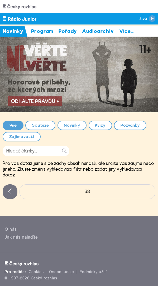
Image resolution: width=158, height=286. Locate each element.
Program (42, 31)
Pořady (68, 31)
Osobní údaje (61, 272)
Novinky (72, 125)
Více (126, 31)
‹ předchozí (10, 191)
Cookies (36, 272)
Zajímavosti (21, 136)
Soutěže (40, 125)
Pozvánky (130, 125)
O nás (11, 229)
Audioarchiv (98, 31)
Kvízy (100, 125)
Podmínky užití (93, 272)
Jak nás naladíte (21, 237)
